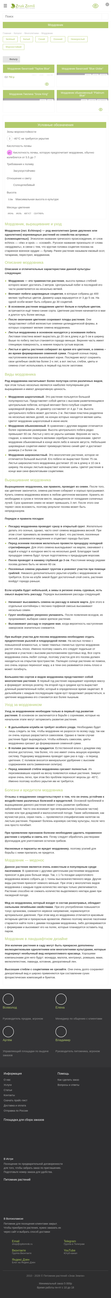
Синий (41, 39)
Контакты (9, 1095)
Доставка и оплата (15, 1105)
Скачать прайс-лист (15, 1100)
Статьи (8, 1090)
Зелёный (10, 39)
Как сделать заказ (68, 1079)
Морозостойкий (13, 47)
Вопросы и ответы (68, 1084)
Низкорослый (78, 39)
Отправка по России (16, 1110)
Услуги (8, 1084)
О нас (7, 1079)
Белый (26, 39)
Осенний (58, 39)
